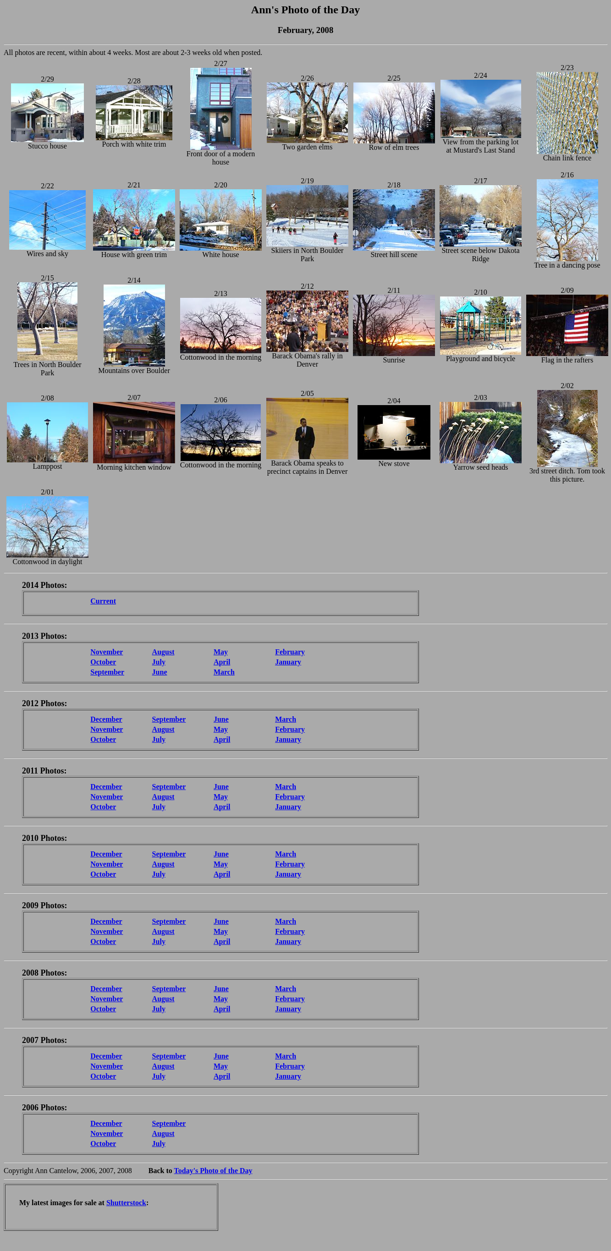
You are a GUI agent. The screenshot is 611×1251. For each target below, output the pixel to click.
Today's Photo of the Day (213, 1170)
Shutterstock (126, 1203)
